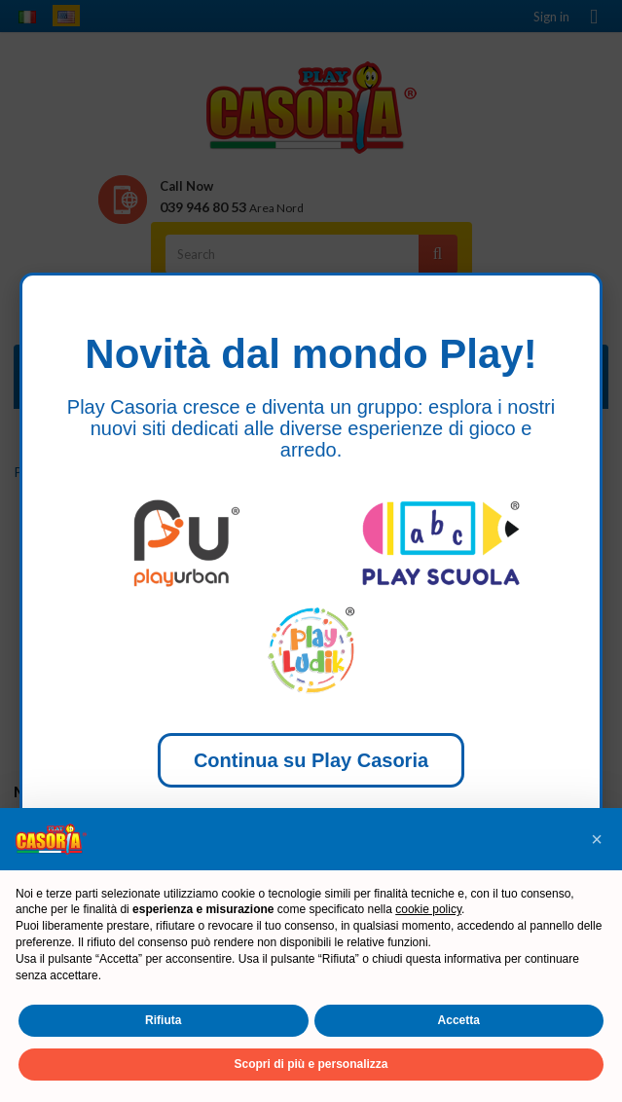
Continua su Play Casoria (311, 760)
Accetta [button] (459, 1020)
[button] (596, 839)
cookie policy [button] (428, 909)
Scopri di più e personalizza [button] (310, 1064)
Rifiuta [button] (163, 1020)
